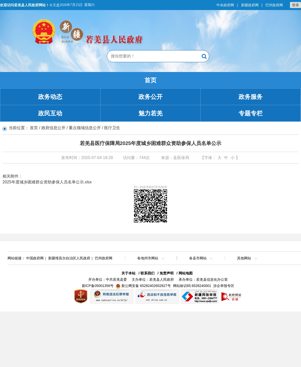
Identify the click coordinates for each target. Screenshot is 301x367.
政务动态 (50, 96)
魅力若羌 (150, 113)
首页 (150, 80)
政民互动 (50, 113)
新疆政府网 (250, 5)
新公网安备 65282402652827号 (146, 286)
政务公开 (150, 96)
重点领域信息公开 (85, 128)
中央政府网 (225, 5)
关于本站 (128, 273)
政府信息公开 (53, 128)
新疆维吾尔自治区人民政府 (69, 258)
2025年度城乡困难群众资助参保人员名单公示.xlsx (47, 182)
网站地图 (186, 273)
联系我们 (147, 273)
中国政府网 (35, 258)
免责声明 (167, 273)
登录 (295, 5)
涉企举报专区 (223, 286)
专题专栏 (251, 113)
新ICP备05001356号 (98, 286)
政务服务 (251, 96)
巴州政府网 (274, 5)
